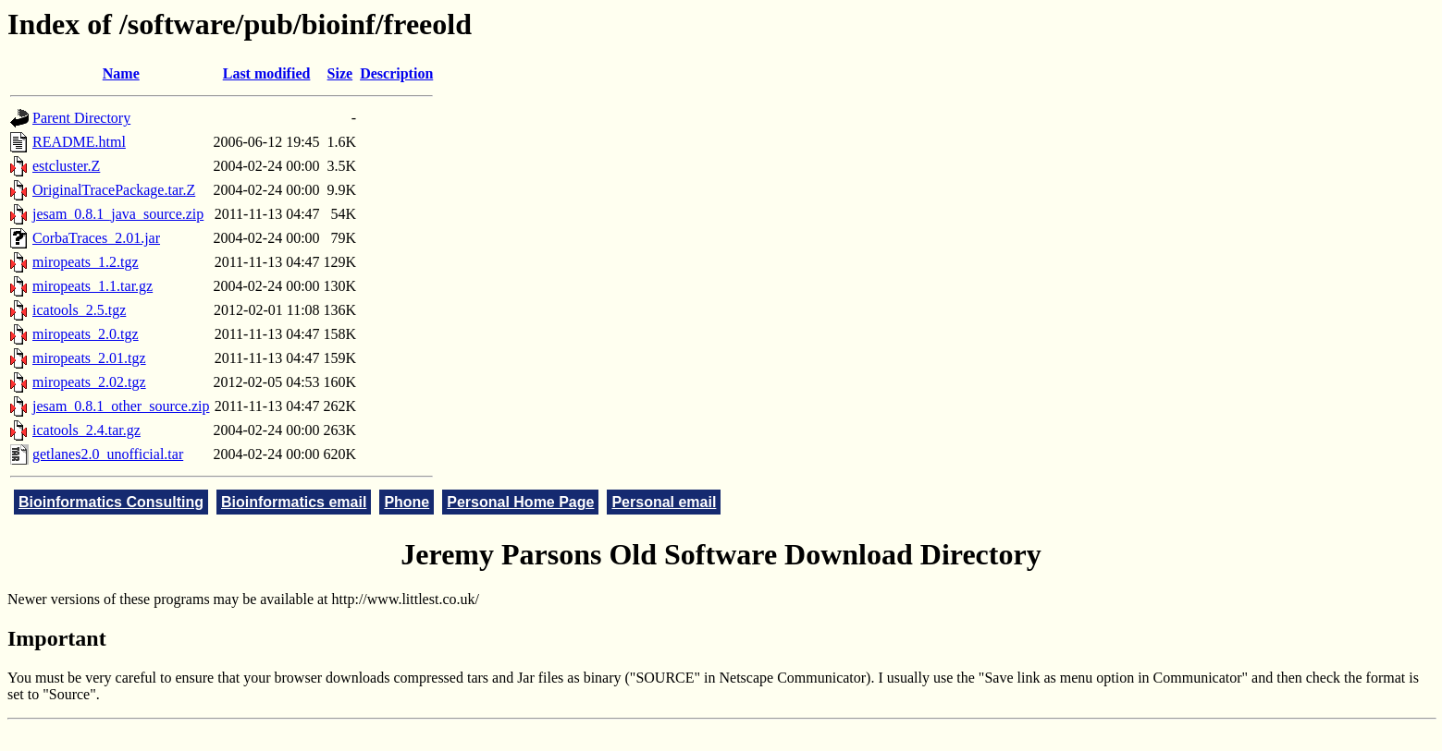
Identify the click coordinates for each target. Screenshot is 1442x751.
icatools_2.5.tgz (79, 310)
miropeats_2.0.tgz (85, 334)
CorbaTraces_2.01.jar (96, 238)
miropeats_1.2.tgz (85, 262)
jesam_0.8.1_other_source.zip (121, 406)
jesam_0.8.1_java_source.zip (117, 214)
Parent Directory (81, 118)
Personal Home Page (520, 502)
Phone (406, 502)
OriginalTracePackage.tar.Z (113, 190)
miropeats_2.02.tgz (89, 382)
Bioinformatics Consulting (110, 502)
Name (121, 73)
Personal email (663, 502)
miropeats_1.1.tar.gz (92, 286)
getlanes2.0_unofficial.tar (107, 454)
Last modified (267, 73)
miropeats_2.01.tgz (89, 358)
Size (340, 73)
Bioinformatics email (293, 502)
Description (396, 73)
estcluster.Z (66, 166)
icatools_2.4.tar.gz (86, 430)
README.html (79, 142)
